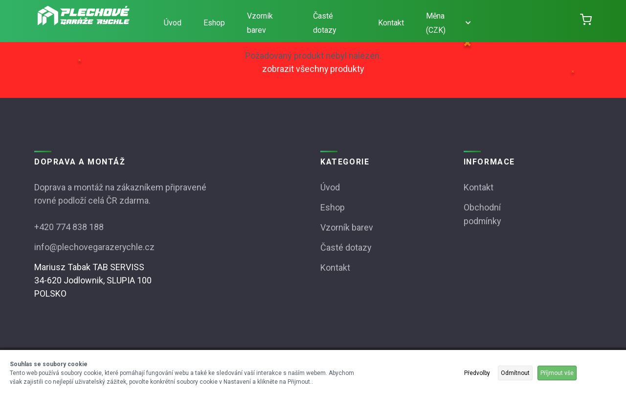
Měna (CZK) (448, 23)
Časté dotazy (324, 23)
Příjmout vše (557, 373)
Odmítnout (515, 373)
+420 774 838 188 (69, 226)
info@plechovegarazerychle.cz (94, 246)
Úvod (172, 22)
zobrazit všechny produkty (313, 69)
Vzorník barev (260, 23)
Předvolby (477, 373)
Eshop (214, 22)
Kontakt (391, 22)
